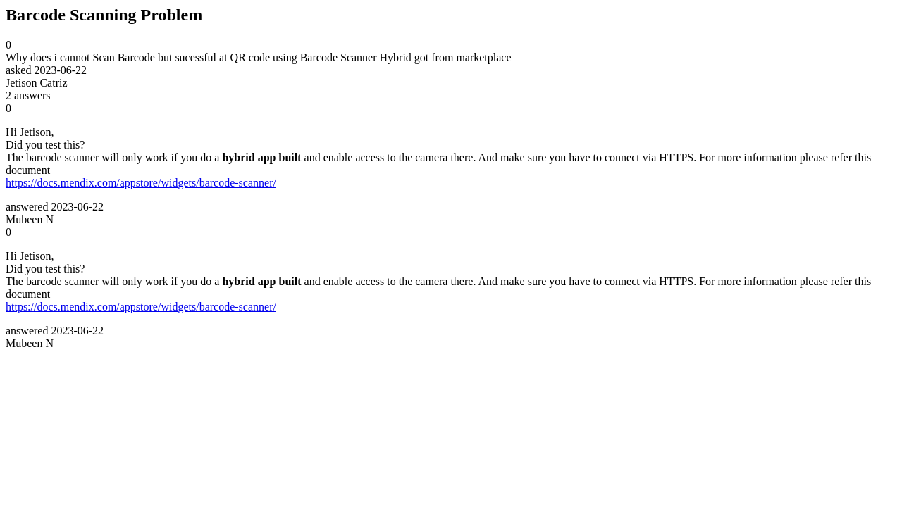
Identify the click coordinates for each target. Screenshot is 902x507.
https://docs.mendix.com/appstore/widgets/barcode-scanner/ (141, 183)
